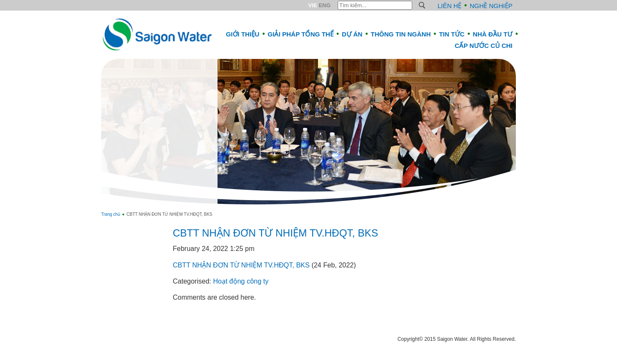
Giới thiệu (242, 34)
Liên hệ (449, 5)
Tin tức (451, 34)
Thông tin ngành (401, 34)
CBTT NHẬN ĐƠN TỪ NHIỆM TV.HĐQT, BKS (275, 233)
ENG (325, 5)
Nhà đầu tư (492, 34)
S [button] (422, 5)
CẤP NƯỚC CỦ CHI (483, 45)
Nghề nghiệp (491, 5)
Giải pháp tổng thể (301, 34)
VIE (312, 5)
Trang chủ (110, 214)
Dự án (352, 34)
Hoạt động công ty (240, 281)
